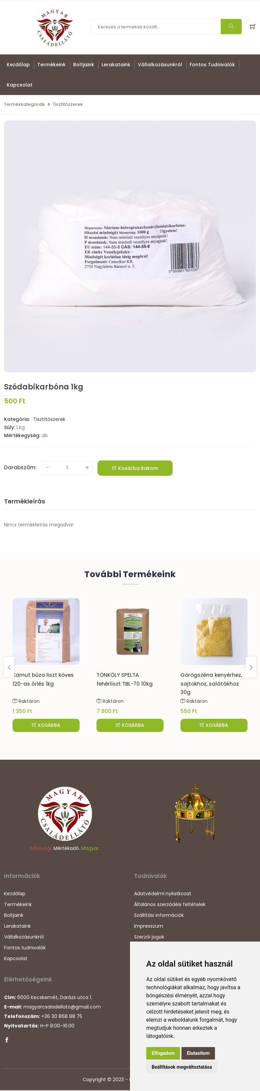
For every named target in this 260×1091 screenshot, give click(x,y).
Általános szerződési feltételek (169, 905)
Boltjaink (83, 64)
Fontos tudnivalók (212, 64)
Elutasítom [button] (198, 1053)
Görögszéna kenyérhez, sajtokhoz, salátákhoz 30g (211, 683)
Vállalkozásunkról (160, 64)
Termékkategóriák (24, 104)
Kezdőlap (18, 64)
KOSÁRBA (46, 725)
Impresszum (148, 927)
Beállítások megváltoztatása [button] (182, 1067)
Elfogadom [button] (163, 1053)
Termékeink (51, 64)
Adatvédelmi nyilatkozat (162, 894)
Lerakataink (116, 64)
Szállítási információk (159, 916)
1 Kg (20, 427)
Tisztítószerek (68, 104)
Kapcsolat (19, 84)
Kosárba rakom (135, 468)
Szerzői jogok (149, 937)
